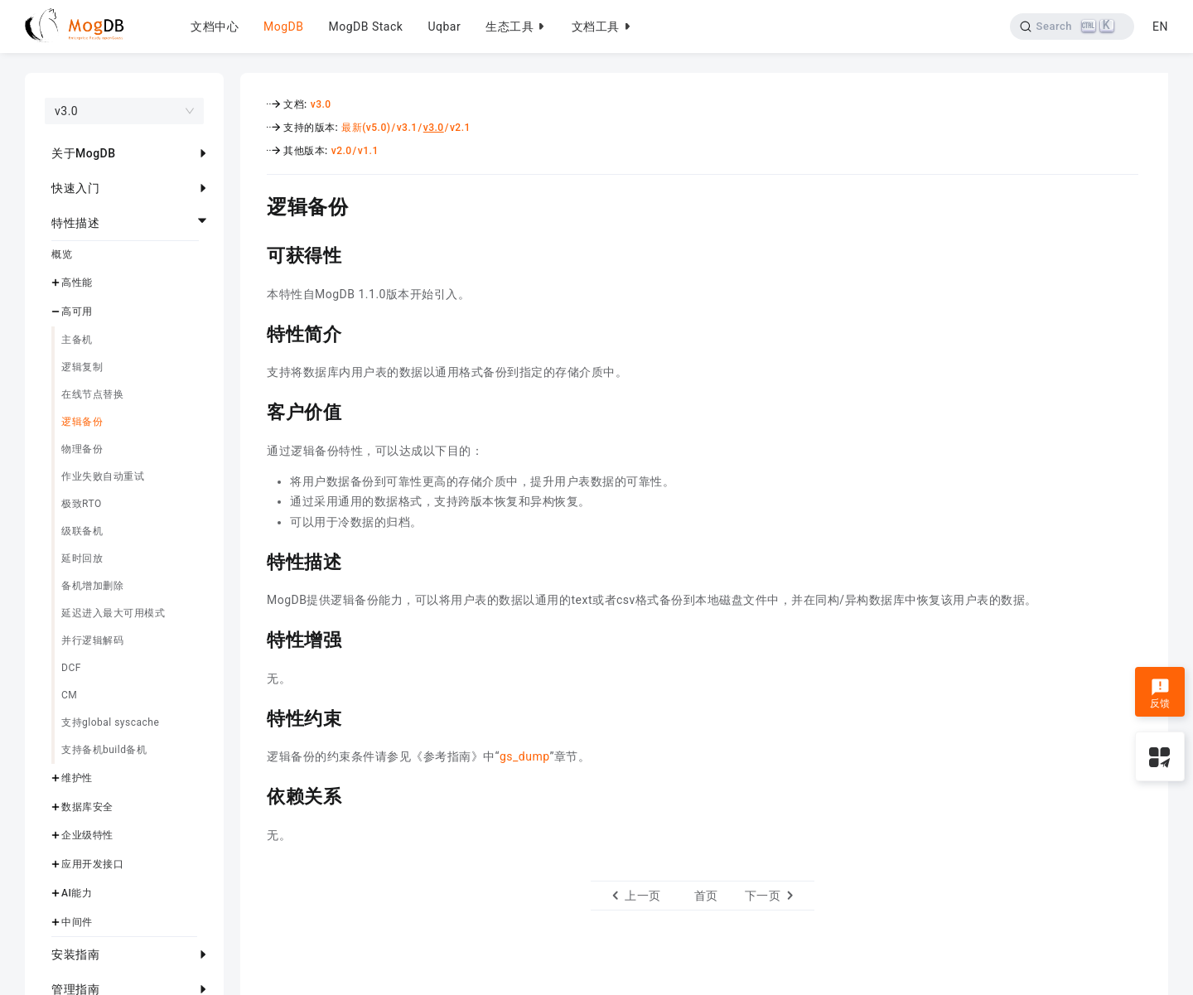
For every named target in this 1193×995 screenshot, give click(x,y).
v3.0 (321, 104)
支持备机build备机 (104, 750)
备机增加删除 (92, 586)
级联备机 (82, 531)
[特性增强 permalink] (254, 638)
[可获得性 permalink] (254, 253)
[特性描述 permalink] (254, 560)
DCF (71, 668)
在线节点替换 (92, 394)
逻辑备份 (82, 421)
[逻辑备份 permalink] (254, 205)
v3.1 (407, 127)
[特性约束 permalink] (254, 717)
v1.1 (368, 151)
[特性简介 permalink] (254, 332)
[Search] (1071, 26)
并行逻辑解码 (92, 640)
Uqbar (444, 26)
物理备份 (82, 449)
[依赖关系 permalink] (254, 794)
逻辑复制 (82, 367)
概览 (61, 254)
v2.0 (341, 151)
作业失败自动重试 (102, 476)
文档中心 (215, 26)
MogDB (283, 26)
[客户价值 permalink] (254, 410)
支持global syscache (110, 722)
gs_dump (524, 756)
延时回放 (82, 558)
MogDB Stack (365, 26)
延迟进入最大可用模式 (113, 613)
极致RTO (81, 504)
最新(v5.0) (365, 127)
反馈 (1160, 693)
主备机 (77, 339)
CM (69, 695)
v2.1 (460, 127)
